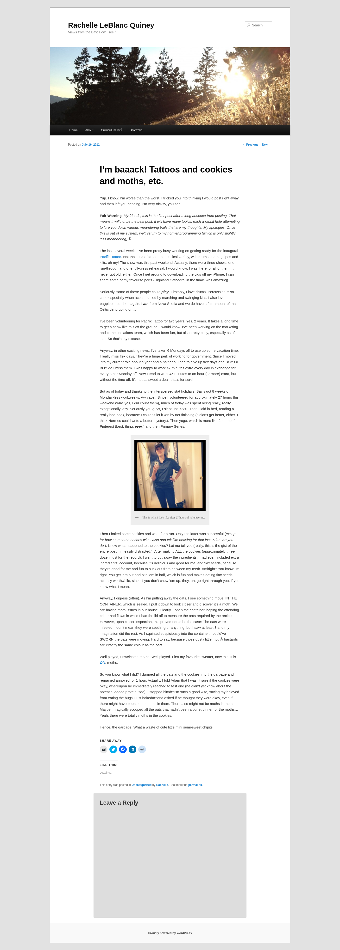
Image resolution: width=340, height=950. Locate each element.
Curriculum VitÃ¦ (112, 130)
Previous (250, 144)
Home (73, 130)
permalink (195, 785)
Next (267, 144)
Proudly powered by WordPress (170, 933)
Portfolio (137, 130)
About (89, 130)
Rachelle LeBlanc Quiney (111, 25)
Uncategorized (142, 785)
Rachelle (162, 785)
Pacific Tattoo (110, 257)
